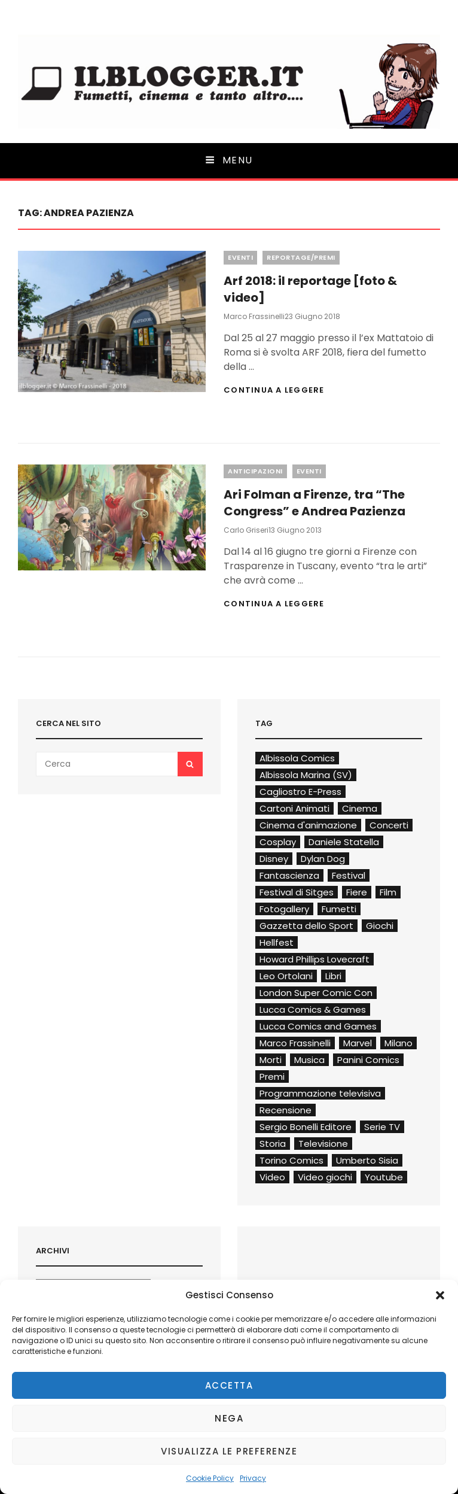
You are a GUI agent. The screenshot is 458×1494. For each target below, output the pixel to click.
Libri (333, 976)
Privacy (253, 1478)
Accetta (229, 1385)
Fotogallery (284, 909)
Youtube (384, 1177)
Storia (272, 1143)
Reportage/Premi (301, 257)
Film (388, 892)
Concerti (389, 825)
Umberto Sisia (367, 1160)
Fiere (356, 892)
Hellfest (276, 942)
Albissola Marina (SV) (305, 775)
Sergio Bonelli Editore (305, 1126)
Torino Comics (291, 1160)
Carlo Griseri (246, 530)
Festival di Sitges (296, 892)
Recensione (285, 1110)
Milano (398, 1043)
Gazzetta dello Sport (306, 925)
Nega (229, 1418)
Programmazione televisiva (320, 1093)
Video (272, 1177)
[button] (440, 1295)
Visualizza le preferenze (229, 1451)
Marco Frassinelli (254, 316)
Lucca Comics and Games (318, 1026)
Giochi (379, 925)
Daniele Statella (344, 842)
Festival (348, 875)
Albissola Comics (297, 758)
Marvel (357, 1043)
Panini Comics (368, 1059)
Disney (273, 858)
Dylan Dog (323, 858)
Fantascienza (289, 875)
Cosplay (277, 842)
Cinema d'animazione (308, 825)
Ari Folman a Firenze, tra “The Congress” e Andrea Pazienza (314, 503)
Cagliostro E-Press (300, 791)
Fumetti (339, 909)
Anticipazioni (255, 471)
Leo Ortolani (286, 976)
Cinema (359, 808)
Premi (272, 1076)
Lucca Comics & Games (312, 1009)
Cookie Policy (210, 1478)
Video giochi (325, 1177)
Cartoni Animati (294, 808)
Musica (309, 1059)
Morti (270, 1059)
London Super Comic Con (315, 992)
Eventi (240, 257)
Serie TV (382, 1126)
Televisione (323, 1143)
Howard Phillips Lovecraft (314, 959)
